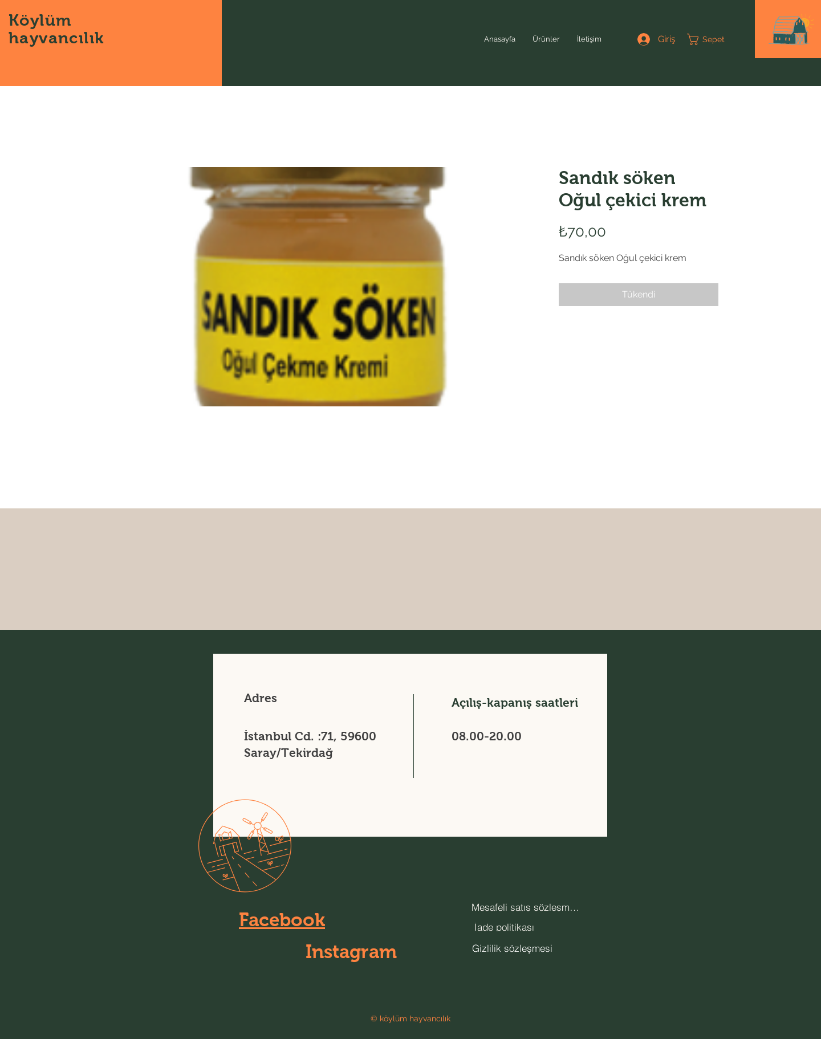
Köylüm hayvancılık (56, 29)
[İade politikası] (504, 927)
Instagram (351, 951)
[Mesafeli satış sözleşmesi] (527, 907)
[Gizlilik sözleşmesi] (512, 947)
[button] (791, 29)
